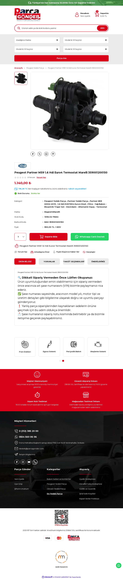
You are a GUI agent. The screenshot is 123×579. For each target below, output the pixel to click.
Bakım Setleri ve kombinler (59, 479)
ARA (102, 28)
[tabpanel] (25, 347)
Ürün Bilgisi (25, 261)
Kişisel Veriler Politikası (89, 499)
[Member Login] (82, 15)
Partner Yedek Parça (78, 201)
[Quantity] (20, 237)
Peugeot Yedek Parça (55, 201)
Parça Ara (61, 58)
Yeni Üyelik (19, 479)
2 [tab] (63, 361)
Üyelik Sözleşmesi (87, 479)
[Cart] (102, 15)
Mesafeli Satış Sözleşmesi (90, 484)
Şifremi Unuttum (21, 489)
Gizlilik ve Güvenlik (87, 489)
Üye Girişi (18, 484)
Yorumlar (49, 261)
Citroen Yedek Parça (56, 489)
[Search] (61, 28)
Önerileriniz (98, 261)
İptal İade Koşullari (87, 494)
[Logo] (27, 14)
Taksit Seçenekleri (73, 261)
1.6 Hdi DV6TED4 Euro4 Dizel (71, 204)
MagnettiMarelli (52, 212)
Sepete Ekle (48, 237)
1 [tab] (60, 361)
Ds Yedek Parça (54, 494)
